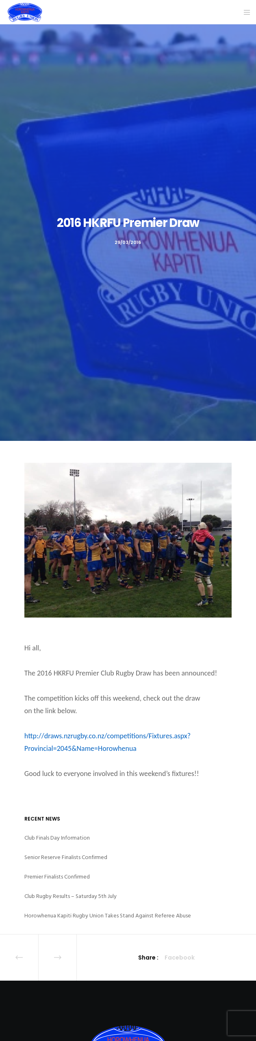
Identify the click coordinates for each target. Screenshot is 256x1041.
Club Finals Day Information (57, 837)
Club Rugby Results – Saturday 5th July (70, 896)
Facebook (180, 957)
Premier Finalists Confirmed (57, 876)
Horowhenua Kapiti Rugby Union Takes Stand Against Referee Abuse (107, 915)
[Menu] (244, 12)
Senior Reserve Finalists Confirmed (65, 857)
